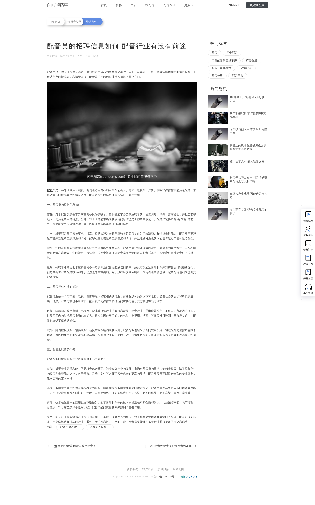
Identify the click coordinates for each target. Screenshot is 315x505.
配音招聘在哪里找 (71, 427)
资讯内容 (91, 21)
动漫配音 (246, 68)
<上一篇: (73, 446)
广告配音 (251, 60)
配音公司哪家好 (221, 68)
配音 (214, 52)
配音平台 (237, 75)
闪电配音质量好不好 (224, 60)
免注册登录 (257, 5)
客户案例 (147, 469)
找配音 (149, 5)
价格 (119, 5)
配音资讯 (169, 5)
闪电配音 (232, 52)
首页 (104, 5)
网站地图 (178, 469)
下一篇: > (170, 446)
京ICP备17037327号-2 (165, 476)
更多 (189, 5)
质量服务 (163, 469)
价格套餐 (132, 469)
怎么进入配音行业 (101, 427)
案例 (134, 5)
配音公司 (217, 75)
